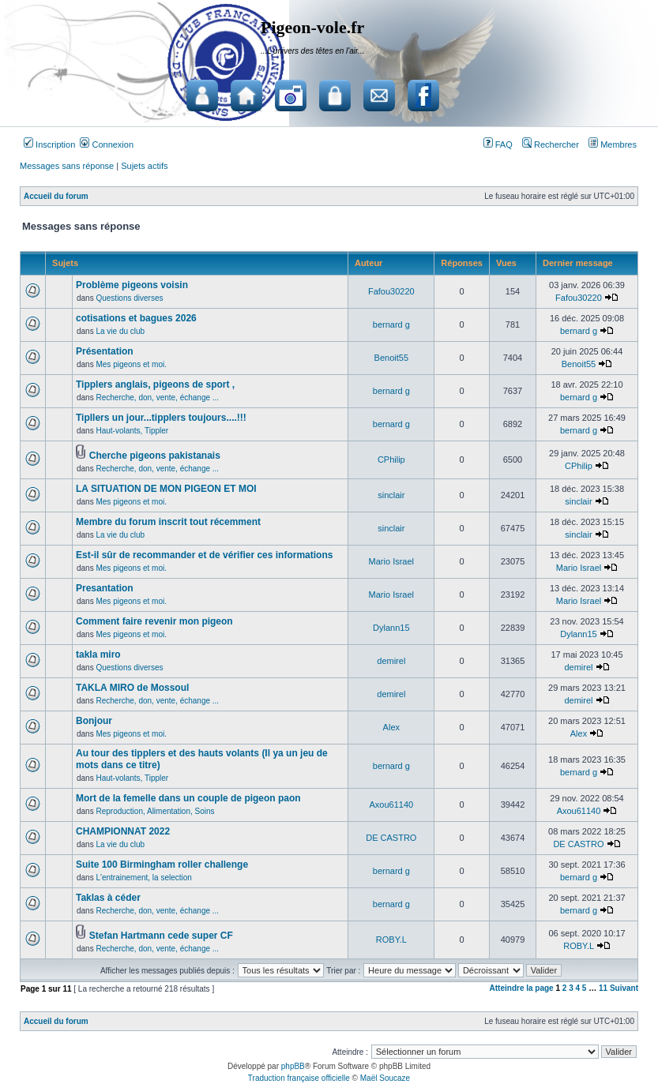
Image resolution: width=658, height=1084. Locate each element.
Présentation (104, 351)
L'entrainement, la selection (143, 877)
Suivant (624, 988)
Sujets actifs (144, 166)
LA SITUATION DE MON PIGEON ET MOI (166, 488)
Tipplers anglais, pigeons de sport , (155, 384)
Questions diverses (129, 298)
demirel (391, 661)
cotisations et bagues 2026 (136, 318)
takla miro (98, 654)
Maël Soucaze (385, 1078)
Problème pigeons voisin (132, 285)
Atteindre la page (522, 988)
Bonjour (94, 720)
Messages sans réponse (67, 166)
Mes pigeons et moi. (131, 364)
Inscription (49, 144)
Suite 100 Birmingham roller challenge (162, 864)
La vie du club (120, 331)
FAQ (498, 144)
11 (603, 988)
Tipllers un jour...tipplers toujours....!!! (161, 417)
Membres (612, 144)
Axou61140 (391, 804)
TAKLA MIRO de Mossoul (132, 687)
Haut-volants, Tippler (132, 430)
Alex (391, 727)
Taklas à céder (108, 897)
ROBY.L (391, 939)
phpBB (293, 1066)
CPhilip (391, 459)
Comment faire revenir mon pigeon (154, 621)
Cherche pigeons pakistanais (154, 455)
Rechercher (550, 144)
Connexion (106, 144)
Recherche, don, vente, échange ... (157, 397)
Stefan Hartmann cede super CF (161, 935)
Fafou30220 (391, 291)
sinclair (391, 495)
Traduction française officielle (299, 1078)
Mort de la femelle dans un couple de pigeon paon (188, 798)
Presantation (104, 588)
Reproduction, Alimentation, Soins (155, 811)
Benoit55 (391, 357)
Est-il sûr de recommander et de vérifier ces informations (204, 555)
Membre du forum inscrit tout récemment (168, 521)
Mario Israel (391, 561)
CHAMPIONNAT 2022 (123, 831)
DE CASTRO (391, 837)
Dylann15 (391, 627)
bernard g (391, 324)
